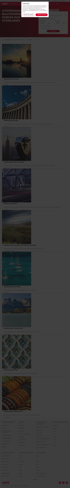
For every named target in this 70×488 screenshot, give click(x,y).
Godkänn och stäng (41, 14)
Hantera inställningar (28, 14)
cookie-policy (32, 9)
